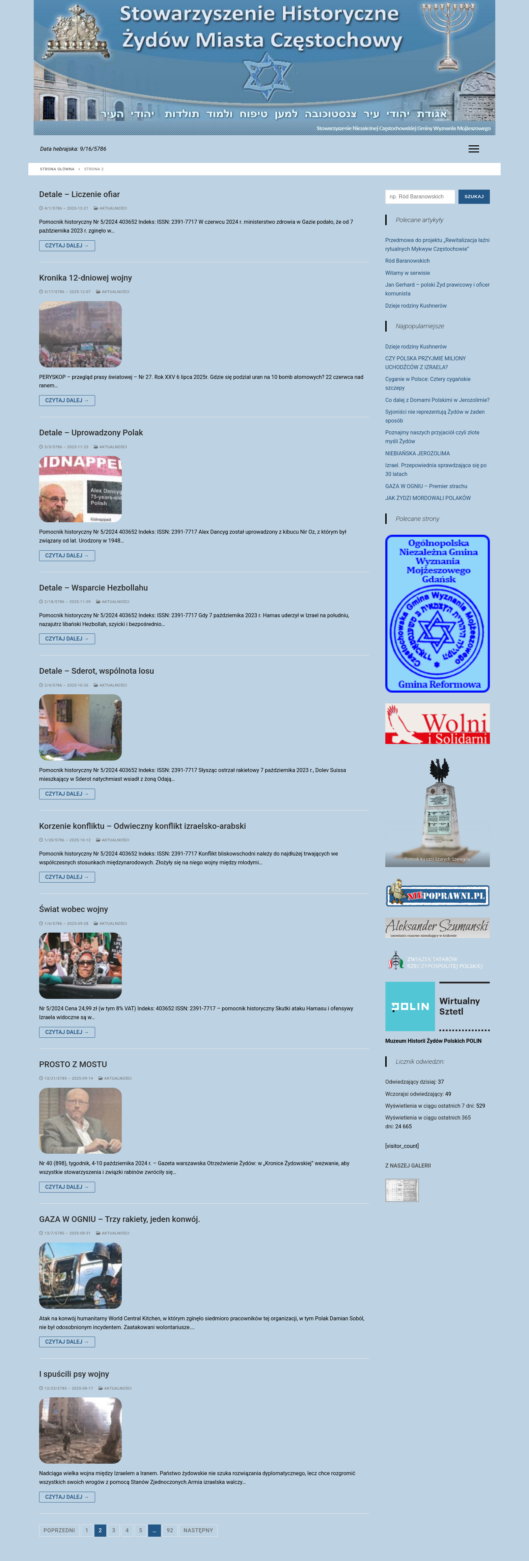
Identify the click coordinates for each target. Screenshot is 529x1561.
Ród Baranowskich (407, 261)
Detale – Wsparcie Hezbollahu (93, 588)
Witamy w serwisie (407, 273)
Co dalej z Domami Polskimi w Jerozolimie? (437, 400)
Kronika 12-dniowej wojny (85, 278)
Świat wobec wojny (73, 909)
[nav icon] (475, 149)
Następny (198, 1530)
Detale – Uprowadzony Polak (91, 432)
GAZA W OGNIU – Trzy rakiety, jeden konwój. (119, 1219)
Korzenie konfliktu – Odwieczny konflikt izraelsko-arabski (142, 826)
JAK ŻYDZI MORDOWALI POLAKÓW (428, 498)
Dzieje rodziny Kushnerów (416, 306)
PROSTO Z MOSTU (73, 1064)
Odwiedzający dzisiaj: (411, 1082)
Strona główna (57, 169)
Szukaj (474, 196)
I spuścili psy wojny (74, 1374)
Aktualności (110, 208)
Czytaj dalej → (67, 245)
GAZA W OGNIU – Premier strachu (426, 486)
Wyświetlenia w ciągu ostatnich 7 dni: (430, 1106)
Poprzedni (59, 1530)
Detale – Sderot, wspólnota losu (96, 671)
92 (170, 1530)
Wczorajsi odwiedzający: (415, 1094)
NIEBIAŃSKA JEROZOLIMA (417, 453)
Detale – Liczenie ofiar (79, 194)
